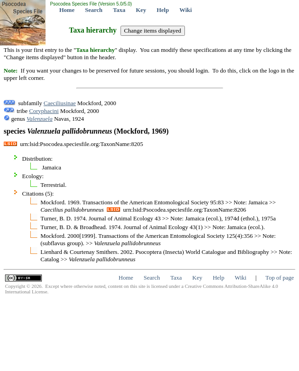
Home (67, 9)
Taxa (119, 9)
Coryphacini (43, 110)
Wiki (185, 9)
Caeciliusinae (60, 103)
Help (162, 9)
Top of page (279, 277)
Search (94, 9)
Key (141, 9)
